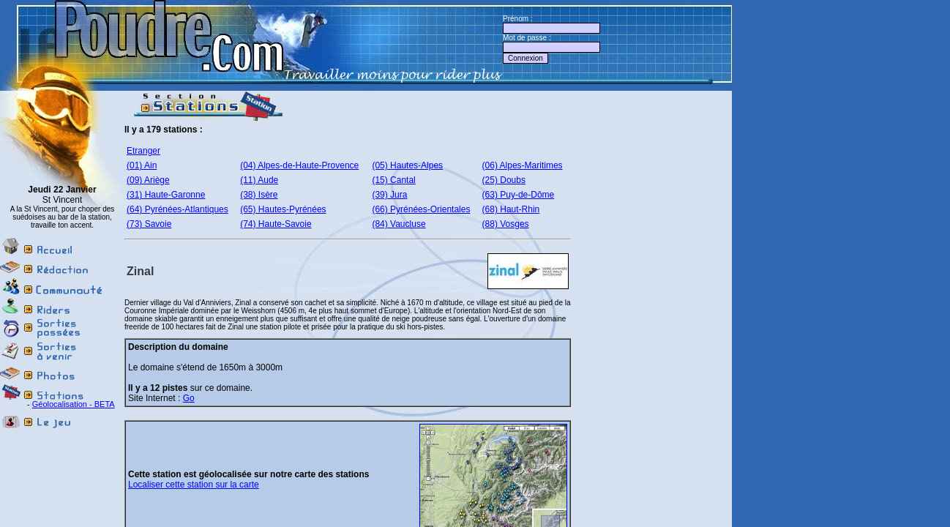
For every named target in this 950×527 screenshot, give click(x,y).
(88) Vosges (505, 224)
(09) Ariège (148, 180)
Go (189, 398)
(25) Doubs (504, 180)
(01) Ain (142, 165)
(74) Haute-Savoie (275, 224)
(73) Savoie (149, 224)
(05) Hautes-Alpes (407, 165)
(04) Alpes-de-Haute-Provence (299, 165)
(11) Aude (259, 180)
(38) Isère (258, 195)
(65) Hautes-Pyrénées (283, 209)
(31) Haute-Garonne (166, 195)
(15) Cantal (393, 180)
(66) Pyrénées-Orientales (421, 209)
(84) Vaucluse (398, 224)
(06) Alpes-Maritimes (522, 165)
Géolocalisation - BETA (73, 404)
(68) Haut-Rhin (511, 209)
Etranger (143, 151)
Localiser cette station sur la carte (193, 484)
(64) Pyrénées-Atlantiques (177, 209)
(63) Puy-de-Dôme (518, 195)
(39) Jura (389, 195)
